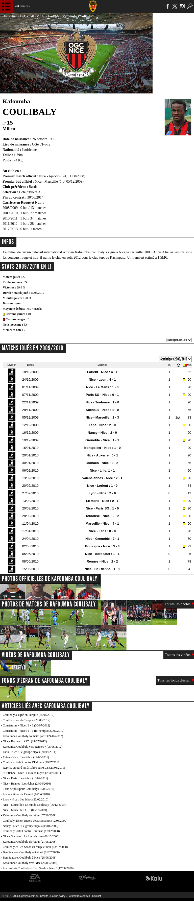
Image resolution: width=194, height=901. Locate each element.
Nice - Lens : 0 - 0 (102, 531)
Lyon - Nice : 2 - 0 (102, 493)
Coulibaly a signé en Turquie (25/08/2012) (28, 715)
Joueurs (53, 16)
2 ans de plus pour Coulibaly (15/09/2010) (28, 789)
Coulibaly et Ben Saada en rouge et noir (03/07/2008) (35, 847)
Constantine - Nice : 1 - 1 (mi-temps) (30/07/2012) (33, 731)
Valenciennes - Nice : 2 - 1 (102, 478)
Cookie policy (57, 896)
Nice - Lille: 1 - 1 (102, 470)
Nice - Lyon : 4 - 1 (102, 379)
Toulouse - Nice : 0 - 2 (102, 516)
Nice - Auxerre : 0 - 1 (102, 455)
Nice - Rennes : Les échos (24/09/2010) (27, 783)
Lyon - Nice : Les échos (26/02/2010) (25, 799)
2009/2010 (10, 213)
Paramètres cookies (79, 896)
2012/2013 (10, 229)
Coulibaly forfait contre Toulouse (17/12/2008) (31, 831)
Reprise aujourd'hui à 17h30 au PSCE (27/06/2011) (34, 767)
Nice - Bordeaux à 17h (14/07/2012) (25, 741)
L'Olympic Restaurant (87, 878)
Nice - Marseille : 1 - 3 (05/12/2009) (25, 810)
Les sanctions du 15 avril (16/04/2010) (26, 794)
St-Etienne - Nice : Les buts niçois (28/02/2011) (32, 773)
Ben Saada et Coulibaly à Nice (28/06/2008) (30, 857)
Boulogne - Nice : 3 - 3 (102, 546)
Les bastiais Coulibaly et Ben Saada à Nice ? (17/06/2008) (38, 868)
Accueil (28, 16)
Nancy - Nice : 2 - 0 (102, 432)
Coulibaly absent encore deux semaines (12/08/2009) (35, 820)
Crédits (44, 896)
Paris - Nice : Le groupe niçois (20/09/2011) (29, 752)
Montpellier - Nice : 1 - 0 (102, 448)
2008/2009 (10, 208)
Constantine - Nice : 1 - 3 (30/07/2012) (26, 725)
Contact (96, 896)
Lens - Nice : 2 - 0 (102, 425)
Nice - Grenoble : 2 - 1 (102, 539)
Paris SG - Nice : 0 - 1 (102, 395)
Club (40, 16)
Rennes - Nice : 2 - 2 (102, 561)
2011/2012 (10, 224)
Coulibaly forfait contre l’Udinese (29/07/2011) (31, 762)
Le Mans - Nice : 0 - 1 (102, 501)
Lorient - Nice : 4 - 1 (102, 372)
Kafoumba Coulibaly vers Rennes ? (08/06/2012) (32, 746)
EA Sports (35, 878)
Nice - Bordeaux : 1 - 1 (102, 554)
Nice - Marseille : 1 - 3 (102, 417)
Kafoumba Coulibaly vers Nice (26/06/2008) (30, 863)
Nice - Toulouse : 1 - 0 (102, 402)
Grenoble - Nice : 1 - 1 (102, 440)
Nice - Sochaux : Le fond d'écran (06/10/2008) (31, 836)
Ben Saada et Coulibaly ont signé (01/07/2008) (31, 852)
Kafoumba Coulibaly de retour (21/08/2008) (30, 841)
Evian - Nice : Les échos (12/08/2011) (26, 757)
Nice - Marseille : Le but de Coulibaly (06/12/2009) (34, 805)
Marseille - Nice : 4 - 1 (102, 523)
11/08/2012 (37, 293)
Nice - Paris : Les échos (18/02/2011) (25, 778)
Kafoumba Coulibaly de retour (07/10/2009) (30, 815)
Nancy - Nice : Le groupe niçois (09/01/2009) (30, 826)
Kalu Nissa (154, 878)
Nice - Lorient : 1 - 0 (102, 486)
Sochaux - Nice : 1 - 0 (102, 410)
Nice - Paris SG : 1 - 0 (102, 508)
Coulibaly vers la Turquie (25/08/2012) (26, 720)
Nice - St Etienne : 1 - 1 (102, 569)
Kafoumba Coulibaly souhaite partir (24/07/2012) (33, 736)
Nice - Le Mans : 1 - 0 (102, 387)
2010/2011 (10, 218)
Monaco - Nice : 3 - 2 (102, 463)
